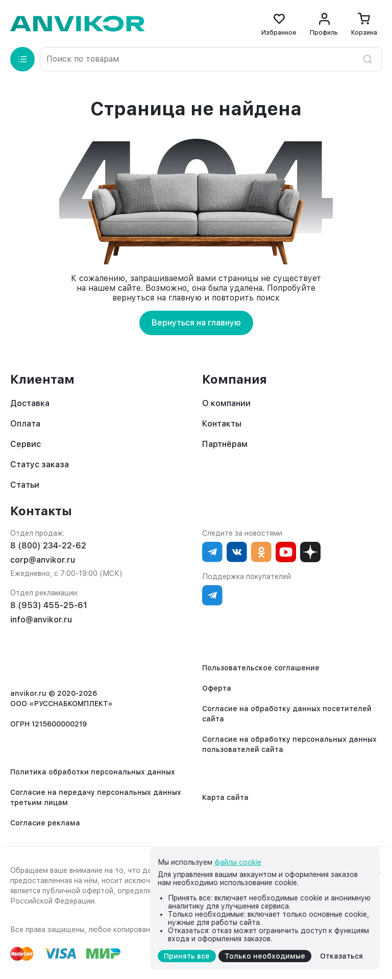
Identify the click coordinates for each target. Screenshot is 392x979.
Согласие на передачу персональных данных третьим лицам (95, 797)
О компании (226, 403)
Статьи (24, 485)
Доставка (30, 403)
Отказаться (341, 956)
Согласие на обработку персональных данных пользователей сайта (289, 744)
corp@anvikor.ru (42, 560)
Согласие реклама (45, 823)
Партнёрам (225, 444)
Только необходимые (265, 956)
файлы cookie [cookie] (237, 862)
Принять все (187, 956)
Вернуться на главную (196, 323)
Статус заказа (39, 464)
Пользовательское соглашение (261, 668)
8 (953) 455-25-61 (48, 605)
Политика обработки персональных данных (92, 772)
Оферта (216, 688)
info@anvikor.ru (41, 619)
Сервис (25, 444)
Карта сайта (225, 797)
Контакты (221, 424)
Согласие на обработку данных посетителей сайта (287, 714)
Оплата (25, 424)
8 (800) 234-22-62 (48, 545)
